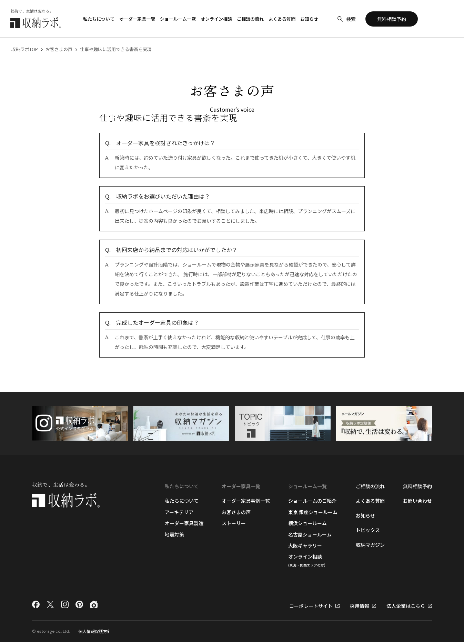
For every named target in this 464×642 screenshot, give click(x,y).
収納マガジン (370, 544)
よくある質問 (370, 500)
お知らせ (365, 515)
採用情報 (359, 605)
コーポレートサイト (311, 605)
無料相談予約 (417, 486)
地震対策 (174, 534)
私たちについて (182, 500)
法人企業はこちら (405, 605)
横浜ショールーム (307, 523)
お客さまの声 (59, 49)
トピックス (368, 529)
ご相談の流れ (370, 486)
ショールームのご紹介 (312, 500)
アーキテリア (179, 512)
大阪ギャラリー (305, 545)
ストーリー (234, 523)
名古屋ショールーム (310, 534)
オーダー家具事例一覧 (246, 500)
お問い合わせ (417, 500)
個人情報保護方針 (94, 631)
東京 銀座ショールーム (312, 512)
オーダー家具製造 (184, 523)
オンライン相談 (306, 560)
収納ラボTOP (24, 49)
